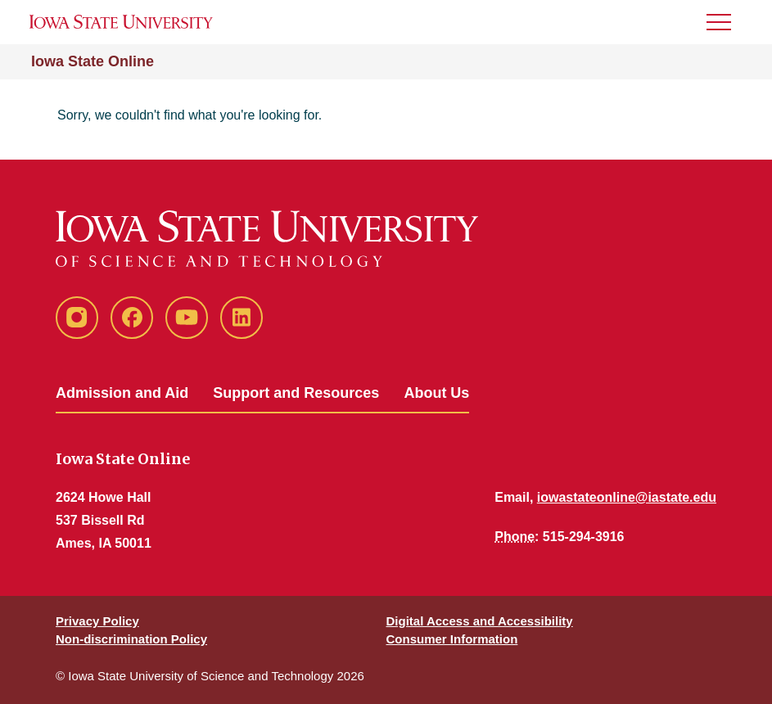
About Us (436, 393)
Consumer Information (452, 639)
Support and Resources (296, 393)
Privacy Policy (97, 621)
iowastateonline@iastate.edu (626, 497)
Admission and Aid (122, 393)
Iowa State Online (92, 61)
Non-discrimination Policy (131, 639)
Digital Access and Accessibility (479, 621)
